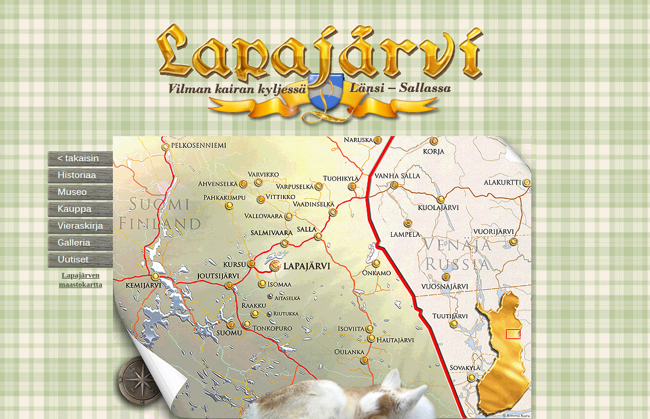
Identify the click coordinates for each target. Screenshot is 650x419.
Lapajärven (81, 275)
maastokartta (80, 284)
